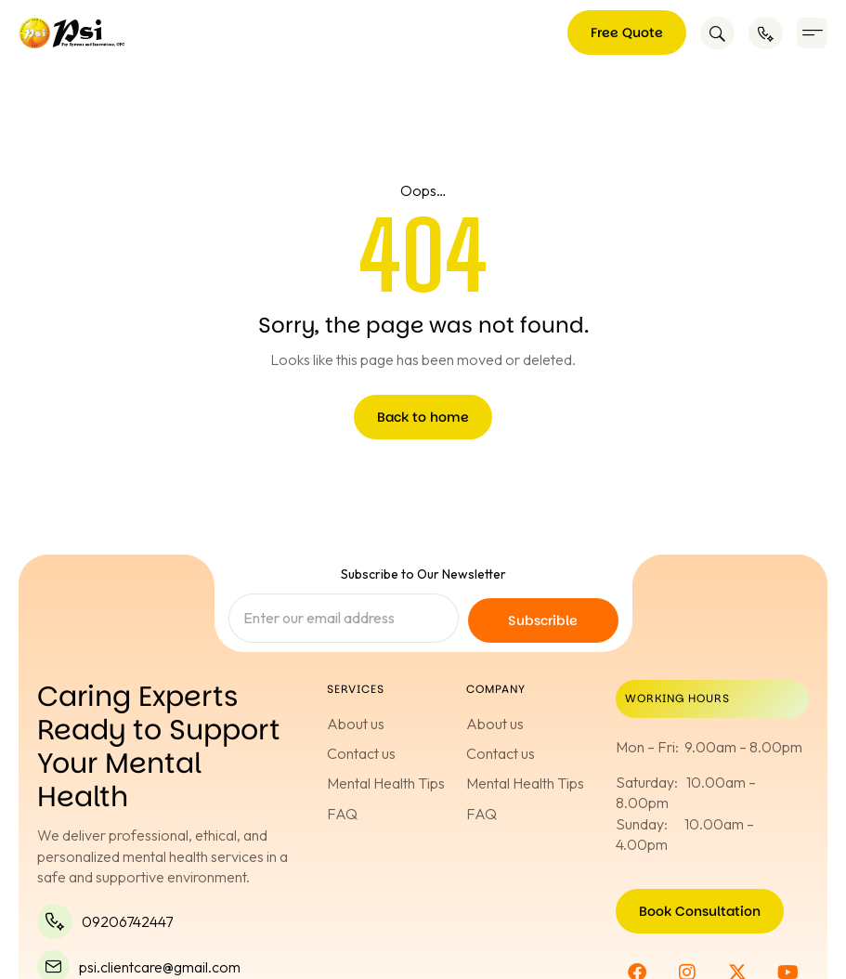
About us (355, 723)
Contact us (361, 753)
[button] (812, 33)
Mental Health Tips (386, 783)
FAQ (342, 813)
